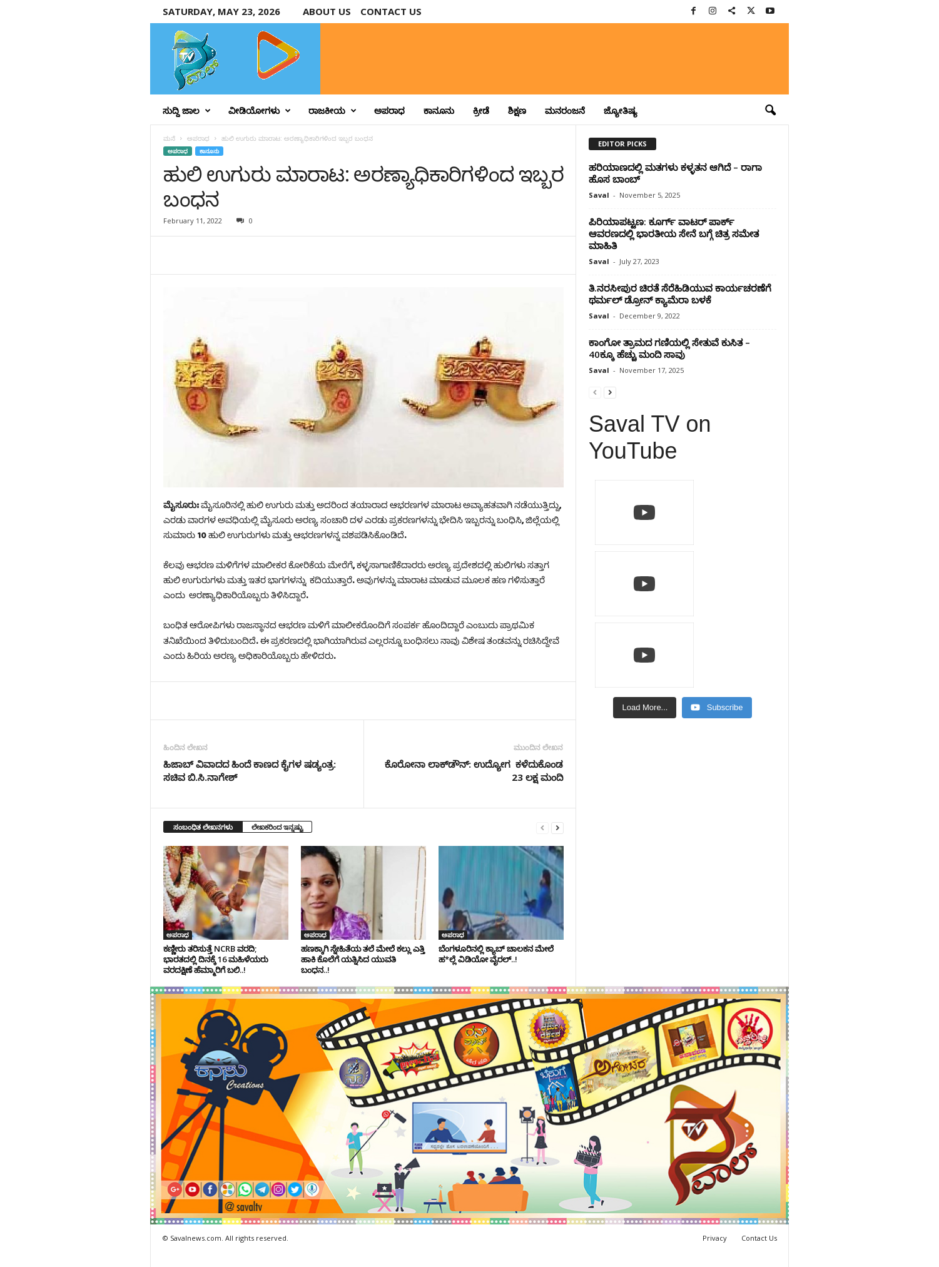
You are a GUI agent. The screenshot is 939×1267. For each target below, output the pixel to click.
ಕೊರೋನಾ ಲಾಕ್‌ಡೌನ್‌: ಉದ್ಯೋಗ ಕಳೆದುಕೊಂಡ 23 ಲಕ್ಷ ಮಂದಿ (474, 770)
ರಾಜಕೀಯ (332, 111)
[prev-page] (542, 827)
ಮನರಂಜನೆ (565, 110)
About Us (327, 11)
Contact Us (759, 1238)
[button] (770, 111)
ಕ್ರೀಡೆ (481, 110)
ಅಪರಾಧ (389, 110)
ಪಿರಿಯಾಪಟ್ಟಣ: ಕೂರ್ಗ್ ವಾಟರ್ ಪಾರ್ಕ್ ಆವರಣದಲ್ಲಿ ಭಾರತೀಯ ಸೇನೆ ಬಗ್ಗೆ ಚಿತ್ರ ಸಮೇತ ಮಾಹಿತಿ (674, 233)
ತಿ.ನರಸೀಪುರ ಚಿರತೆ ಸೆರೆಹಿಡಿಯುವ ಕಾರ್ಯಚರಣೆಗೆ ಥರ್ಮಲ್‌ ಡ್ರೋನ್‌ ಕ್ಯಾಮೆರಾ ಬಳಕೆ (680, 294)
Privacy (715, 1238)
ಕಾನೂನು (439, 110)
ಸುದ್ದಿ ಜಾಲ (187, 111)
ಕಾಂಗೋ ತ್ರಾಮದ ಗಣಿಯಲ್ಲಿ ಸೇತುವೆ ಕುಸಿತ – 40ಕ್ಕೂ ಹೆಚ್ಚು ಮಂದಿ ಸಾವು (669, 348)
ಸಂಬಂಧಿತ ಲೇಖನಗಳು (203, 827)
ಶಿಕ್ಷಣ (517, 110)
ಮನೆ (169, 138)
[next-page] (557, 827)
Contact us (391, 11)
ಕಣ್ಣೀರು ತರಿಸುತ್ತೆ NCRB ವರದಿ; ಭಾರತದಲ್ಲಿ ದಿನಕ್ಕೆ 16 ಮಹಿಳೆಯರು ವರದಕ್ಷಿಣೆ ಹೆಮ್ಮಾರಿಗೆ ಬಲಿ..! (215, 959)
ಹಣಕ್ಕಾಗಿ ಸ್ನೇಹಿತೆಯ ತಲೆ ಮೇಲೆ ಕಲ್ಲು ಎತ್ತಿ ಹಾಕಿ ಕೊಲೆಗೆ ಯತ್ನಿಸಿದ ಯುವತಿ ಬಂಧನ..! (363, 959)
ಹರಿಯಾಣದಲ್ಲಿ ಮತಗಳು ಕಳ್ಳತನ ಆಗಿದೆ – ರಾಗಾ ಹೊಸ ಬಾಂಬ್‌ (675, 173)
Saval (599, 195)
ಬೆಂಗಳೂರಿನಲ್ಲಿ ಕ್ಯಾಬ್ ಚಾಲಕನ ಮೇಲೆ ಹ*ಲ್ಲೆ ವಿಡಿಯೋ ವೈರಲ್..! (496, 954)
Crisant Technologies (293, 1253)
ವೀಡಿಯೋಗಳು (259, 111)
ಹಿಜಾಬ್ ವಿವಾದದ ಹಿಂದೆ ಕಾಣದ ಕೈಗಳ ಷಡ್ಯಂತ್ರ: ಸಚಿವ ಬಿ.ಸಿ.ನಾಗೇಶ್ (249, 770)
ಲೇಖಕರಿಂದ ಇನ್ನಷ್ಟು (277, 827)
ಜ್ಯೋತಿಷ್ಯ (620, 110)
